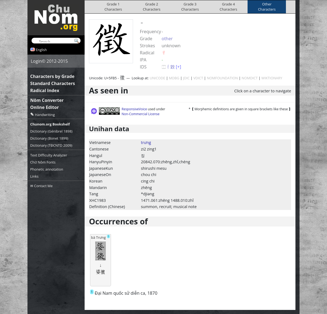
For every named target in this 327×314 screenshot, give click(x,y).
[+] (178, 67)
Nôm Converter (47, 100)
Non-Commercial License (140, 114)
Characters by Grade (52, 76)
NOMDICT (250, 78)
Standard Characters (52, 83)
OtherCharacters (267, 7)
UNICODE (157, 78)
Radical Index (44, 90)
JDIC (186, 78)
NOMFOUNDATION (222, 78)
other (167, 39)
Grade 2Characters (152, 7)
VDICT (198, 78)
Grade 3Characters (190, 7)
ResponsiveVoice (134, 109)
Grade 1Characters (113, 7)
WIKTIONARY (271, 78)
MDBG (174, 78)
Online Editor (44, 107)
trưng (146, 142)
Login (36, 61)
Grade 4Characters (228, 7)
